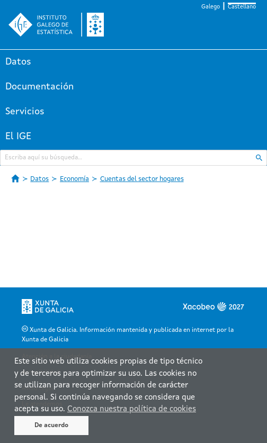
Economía (74, 179)
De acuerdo (51, 425)
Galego (210, 7)
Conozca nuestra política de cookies (131, 409)
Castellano (242, 7)
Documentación (39, 87)
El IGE (18, 136)
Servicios (24, 111)
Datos (18, 62)
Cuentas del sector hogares (142, 179)
